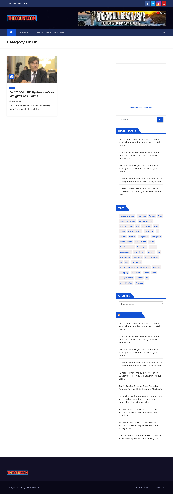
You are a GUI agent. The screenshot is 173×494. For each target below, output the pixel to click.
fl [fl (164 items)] (157, 231)
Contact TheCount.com (49, 32)
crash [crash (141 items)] (122, 231)
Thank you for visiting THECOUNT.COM (23, 488)
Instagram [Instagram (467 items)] (156, 236)
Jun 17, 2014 (17, 101)
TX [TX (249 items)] (147, 278)
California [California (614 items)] (146, 226)
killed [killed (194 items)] (151, 242)
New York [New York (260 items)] (137, 257)
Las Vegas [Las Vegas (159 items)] (141, 247)
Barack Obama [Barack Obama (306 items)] (145, 221)
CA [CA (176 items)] (137, 226)
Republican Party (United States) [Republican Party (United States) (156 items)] (135, 267)
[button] (164, 32)
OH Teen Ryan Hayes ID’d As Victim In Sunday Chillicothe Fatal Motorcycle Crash (139, 168)
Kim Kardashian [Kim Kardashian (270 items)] (127, 247)
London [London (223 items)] (153, 247)
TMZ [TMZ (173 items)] (154, 272)
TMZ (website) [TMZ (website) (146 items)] (126, 278)
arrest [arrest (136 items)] (152, 216)
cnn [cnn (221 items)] (156, 226)
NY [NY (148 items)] (121, 262)
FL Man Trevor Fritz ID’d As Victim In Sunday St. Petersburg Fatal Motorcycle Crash (140, 191)
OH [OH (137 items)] (126, 262)
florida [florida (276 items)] (123, 236)
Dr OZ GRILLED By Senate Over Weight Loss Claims (31, 94)
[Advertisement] (141, 82)
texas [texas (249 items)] (146, 272)
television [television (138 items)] (136, 272)
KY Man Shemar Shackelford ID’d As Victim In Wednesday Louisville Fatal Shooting (138, 412)
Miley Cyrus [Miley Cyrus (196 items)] (139, 252)
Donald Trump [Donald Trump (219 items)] (134, 231)
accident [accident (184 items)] (142, 216)
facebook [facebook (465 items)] (148, 231)
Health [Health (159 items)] (132, 236)
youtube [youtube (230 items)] (139, 283)
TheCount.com (130, 314)
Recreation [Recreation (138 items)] (136, 262)
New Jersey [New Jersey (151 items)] (125, 257)
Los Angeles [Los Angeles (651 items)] (125, 252)
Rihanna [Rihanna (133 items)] (156, 267)
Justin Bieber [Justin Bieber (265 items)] (126, 242)
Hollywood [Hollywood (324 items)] (143, 236)
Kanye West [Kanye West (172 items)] (140, 242)
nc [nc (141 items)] (159, 252)
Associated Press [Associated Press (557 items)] (127, 221)
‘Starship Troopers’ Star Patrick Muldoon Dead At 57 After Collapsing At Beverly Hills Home (140, 155)
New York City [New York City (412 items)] (151, 257)
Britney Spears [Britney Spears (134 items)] (126, 226)
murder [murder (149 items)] (151, 252)
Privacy (23, 32)
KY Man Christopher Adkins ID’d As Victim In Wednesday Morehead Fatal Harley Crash (139, 425)
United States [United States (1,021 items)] (126, 283)
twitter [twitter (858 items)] (139, 278)
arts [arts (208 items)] (160, 216)
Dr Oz (12, 88)
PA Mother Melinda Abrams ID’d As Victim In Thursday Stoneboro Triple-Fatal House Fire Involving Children (141, 399)
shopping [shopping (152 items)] (124, 272)
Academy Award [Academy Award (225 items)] (127, 216)
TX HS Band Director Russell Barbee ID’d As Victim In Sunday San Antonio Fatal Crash (140, 142)
